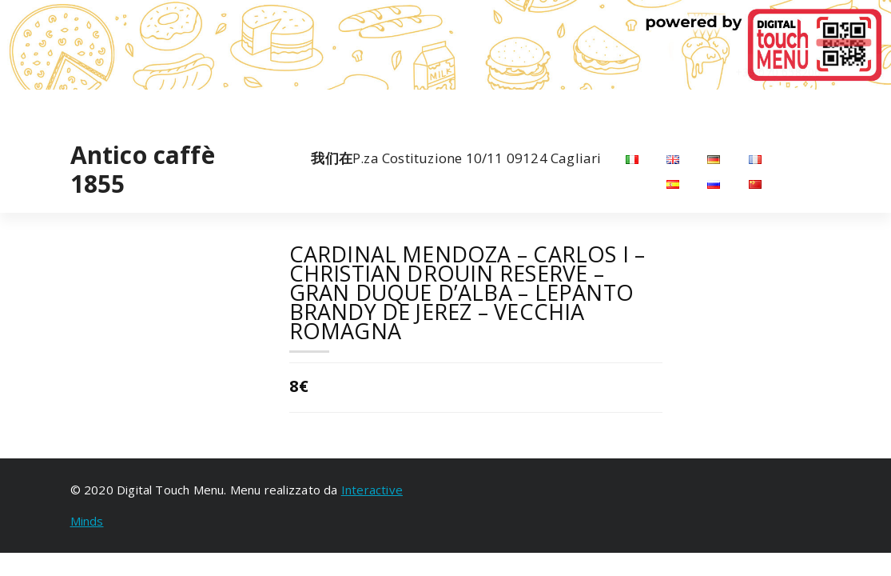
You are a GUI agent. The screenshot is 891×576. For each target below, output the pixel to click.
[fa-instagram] (91, 105)
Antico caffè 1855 (142, 169)
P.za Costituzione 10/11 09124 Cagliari (456, 158)
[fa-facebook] (72, 105)
